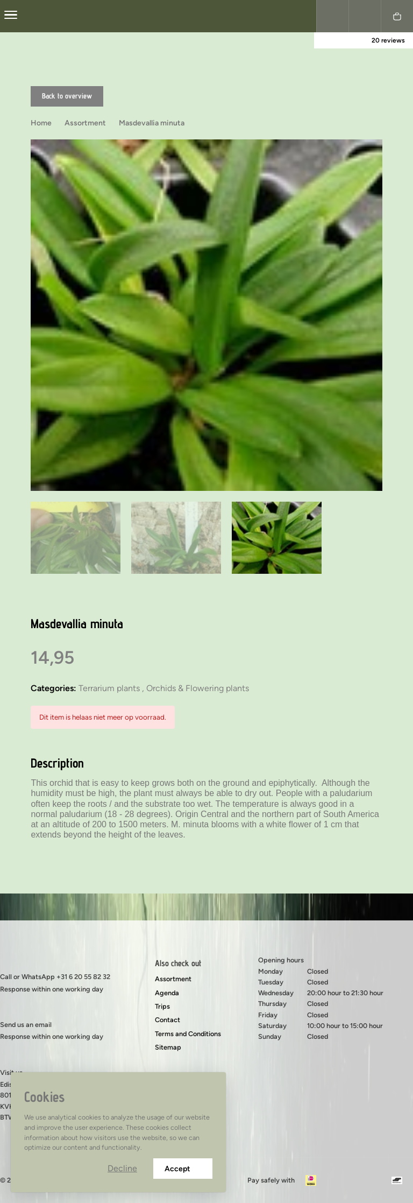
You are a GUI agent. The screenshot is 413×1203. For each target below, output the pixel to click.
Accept (183, 1168)
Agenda (167, 993)
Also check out (178, 963)
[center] (10, 16)
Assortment (173, 979)
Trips (162, 1006)
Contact (167, 1020)
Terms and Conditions (188, 1034)
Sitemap (168, 1047)
